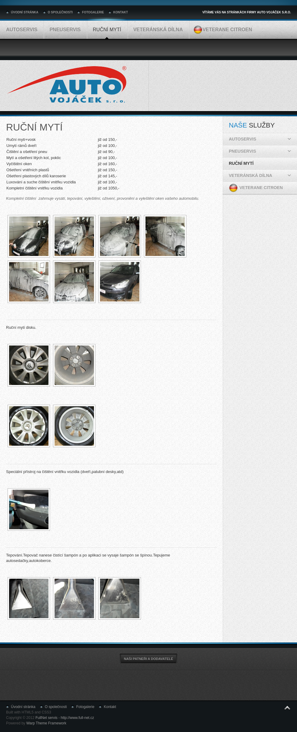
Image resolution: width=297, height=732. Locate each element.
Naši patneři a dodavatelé (148, 659)
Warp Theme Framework (46, 723)
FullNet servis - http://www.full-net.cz (64, 718)
